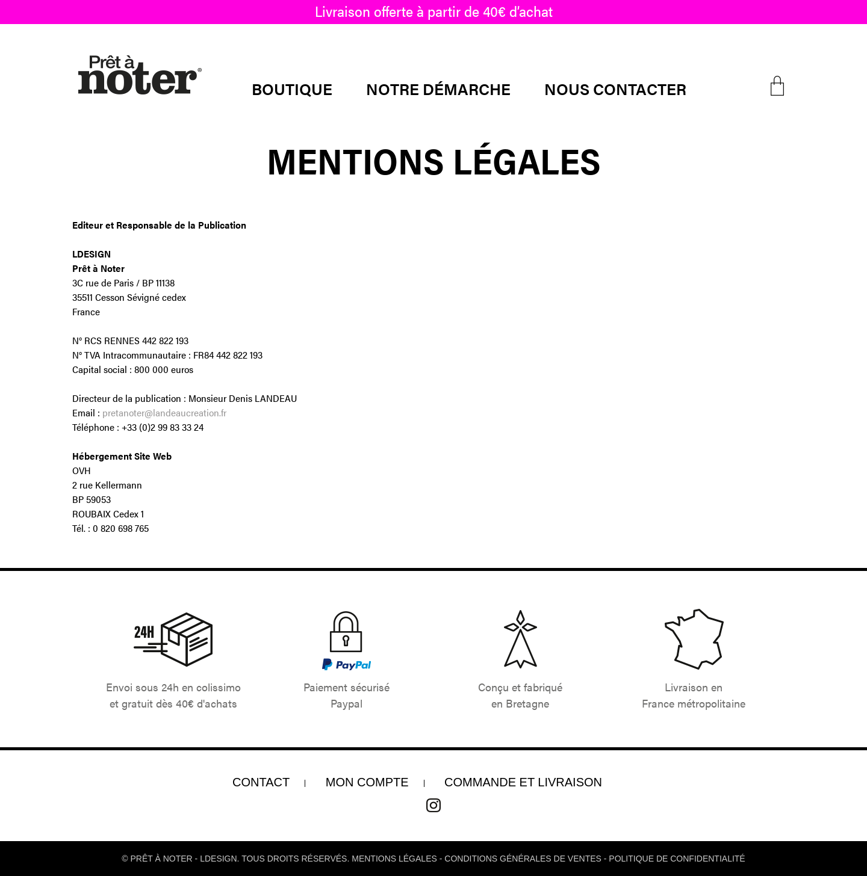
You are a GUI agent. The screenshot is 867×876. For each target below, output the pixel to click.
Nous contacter (615, 89)
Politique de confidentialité (677, 858)
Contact (261, 782)
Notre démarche (438, 89)
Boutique (292, 89)
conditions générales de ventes (522, 858)
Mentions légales (394, 858)
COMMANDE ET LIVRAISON (523, 782)
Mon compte (367, 782)
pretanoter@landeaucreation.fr (164, 412)
